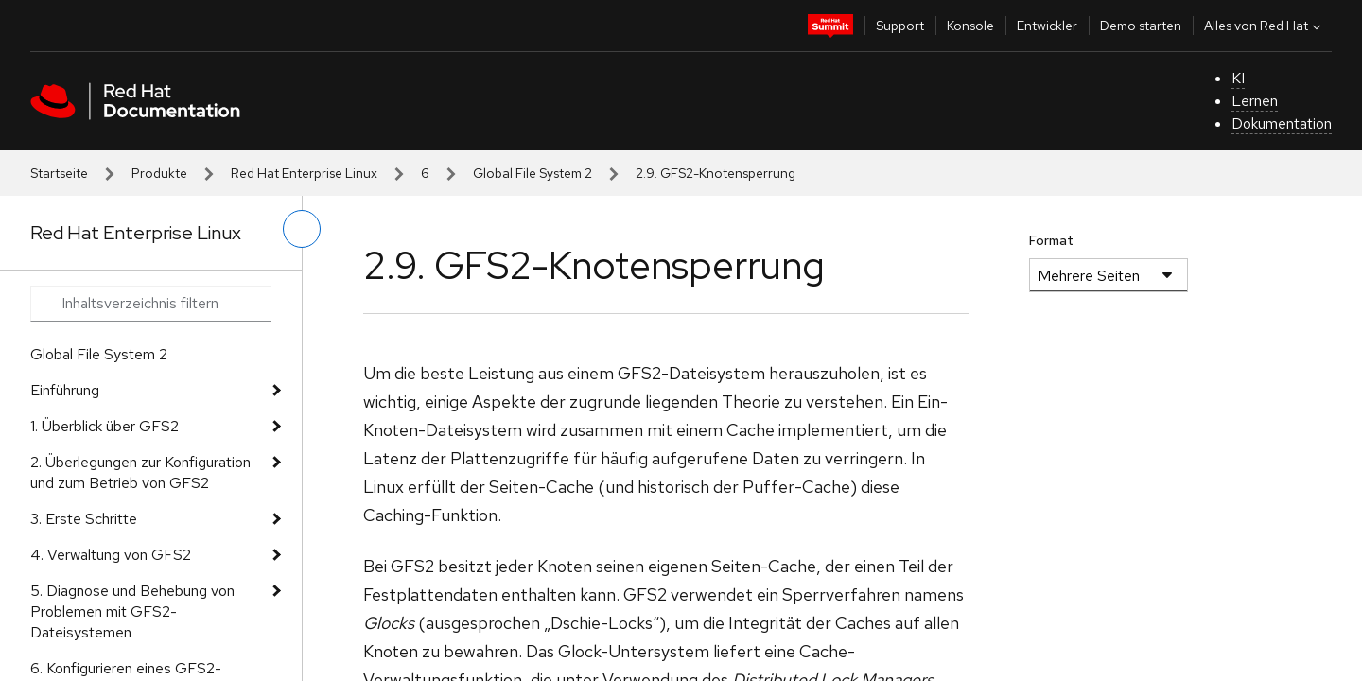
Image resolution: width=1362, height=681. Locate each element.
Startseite (59, 173)
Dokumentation (1281, 123)
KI (1238, 78)
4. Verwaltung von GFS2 (110, 555)
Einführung (64, 390)
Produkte (159, 173)
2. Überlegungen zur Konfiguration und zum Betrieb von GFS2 (140, 472)
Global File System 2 (532, 173)
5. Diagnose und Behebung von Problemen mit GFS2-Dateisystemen (132, 611)
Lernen (1254, 101)
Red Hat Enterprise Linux (304, 173)
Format (1051, 240)
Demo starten (1140, 25)
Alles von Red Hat (1264, 25)
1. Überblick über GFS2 (104, 426)
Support (900, 25)
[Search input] (150, 304)
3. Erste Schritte (83, 519)
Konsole (970, 25)
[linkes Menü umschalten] (302, 229)
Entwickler (1047, 25)
